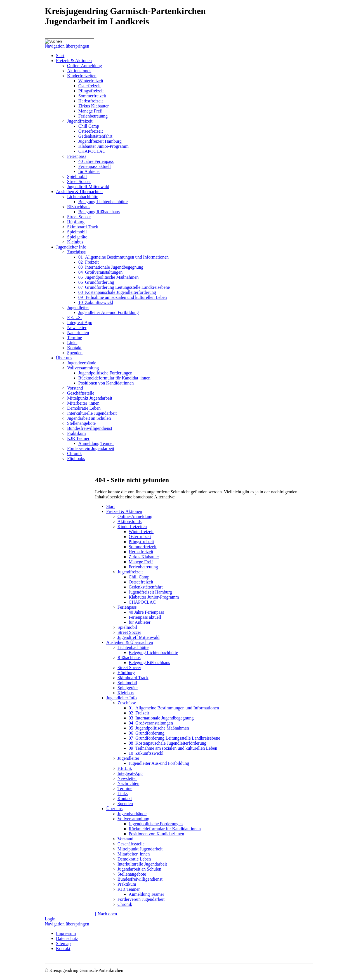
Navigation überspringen (67, 46)
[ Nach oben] (107, 913)
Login (50, 918)
